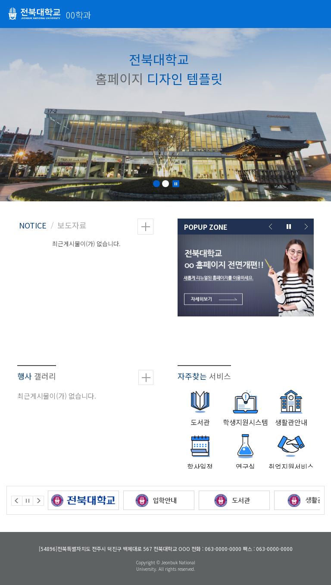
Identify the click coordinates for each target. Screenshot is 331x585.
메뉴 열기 (318, 13)
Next (305, 227)
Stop (175, 183)
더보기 (145, 227)
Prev (271, 227)
